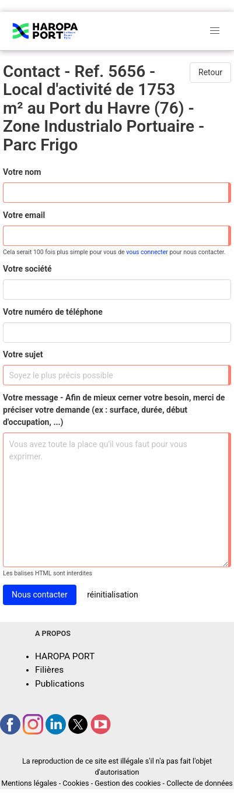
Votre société (27, 268)
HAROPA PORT (65, 656)
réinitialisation (112, 594)
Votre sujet (23, 354)
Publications (60, 684)
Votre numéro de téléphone (53, 312)
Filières (49, 670)
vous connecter (147, 252)
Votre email (24, 215)
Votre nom (22, 172)
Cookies (75, 783)
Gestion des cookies (127, 783)
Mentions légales (29, 783)
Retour (210, 72)
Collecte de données (199, 783)
